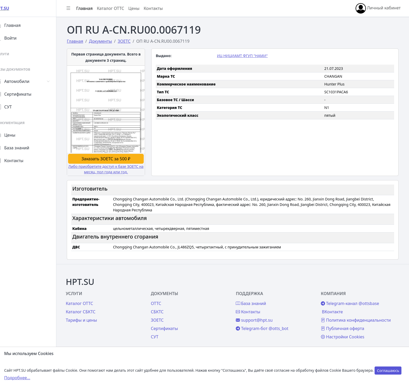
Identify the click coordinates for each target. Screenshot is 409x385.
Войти (16, 38)
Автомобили (23, 81)
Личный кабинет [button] (378, 8)
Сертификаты (24, 94)
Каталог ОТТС (121, 8)
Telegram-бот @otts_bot (267, 323)
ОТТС (164, 298)
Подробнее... (17, 378)
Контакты (20, 160)
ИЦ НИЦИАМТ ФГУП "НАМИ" (247, 55)
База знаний (23, 148)
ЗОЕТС (165, 314)
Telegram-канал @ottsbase (352, 298)
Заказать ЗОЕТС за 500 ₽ (111, 158)
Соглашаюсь (388, 370)
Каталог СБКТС (91, 306)
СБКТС (165, 306)
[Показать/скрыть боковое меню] (79, 8)
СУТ (14, 107)
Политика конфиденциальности (358, 314)
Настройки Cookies (345, 331)
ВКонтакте (334, 306)
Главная (18, 25)
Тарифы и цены (91, 314)
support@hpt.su (259, 314)
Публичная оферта (345, 323)
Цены (16, 135)
